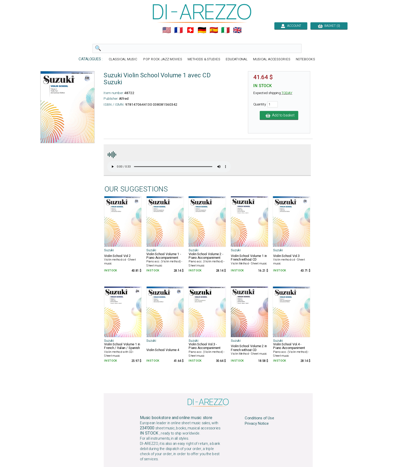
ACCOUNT (290, 25)
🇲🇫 (178, 30)
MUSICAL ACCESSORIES (271, 59)
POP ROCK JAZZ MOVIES (162, 59)
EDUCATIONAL (237, 59)
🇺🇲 (166, 30)
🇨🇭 (190, 30)
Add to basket (279, 115)
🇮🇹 (225, 30)
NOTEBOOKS (305, 59)
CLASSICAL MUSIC (123, 59)
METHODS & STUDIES (204, 59)
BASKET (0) (329, 25)
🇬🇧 (237, 30)
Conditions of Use (259, 418)
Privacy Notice (257, 423)
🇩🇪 (202, 30)
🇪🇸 (213, 30)
